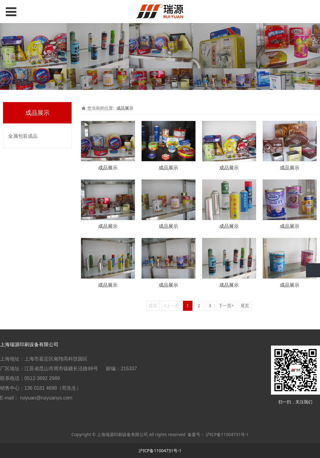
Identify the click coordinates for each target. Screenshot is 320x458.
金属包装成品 (22, 136)
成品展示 (124, 108)
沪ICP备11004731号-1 (227, 434)
